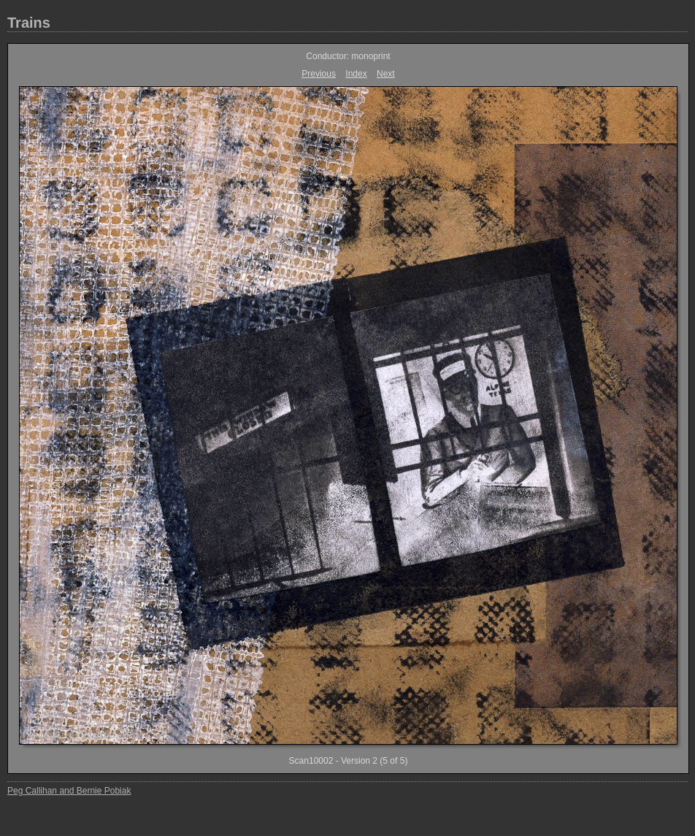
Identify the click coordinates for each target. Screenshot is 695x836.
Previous (319, 74)
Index (355, 74)
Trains (28, 23)
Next (386, 74)
